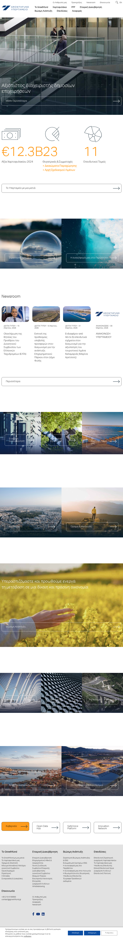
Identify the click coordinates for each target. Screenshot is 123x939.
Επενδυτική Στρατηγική (56, 440)
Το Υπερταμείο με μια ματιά (20, 188)
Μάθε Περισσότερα (16, 101)
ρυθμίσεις (27, 936)
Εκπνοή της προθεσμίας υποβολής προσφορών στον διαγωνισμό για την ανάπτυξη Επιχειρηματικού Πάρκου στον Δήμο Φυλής (44, 347)
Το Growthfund (9, 852)
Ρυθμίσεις (109, 933)
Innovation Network (103, 827)
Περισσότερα (13, 381)
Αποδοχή (75, 933)
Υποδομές (96, 700)
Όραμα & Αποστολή (81, 527)
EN (121, 3)
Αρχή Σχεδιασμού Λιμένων (23, 785)
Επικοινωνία (8, 891)
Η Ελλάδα (14, 527)
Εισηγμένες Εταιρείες (56, 701)
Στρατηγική (15, 258)
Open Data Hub (42, 827)
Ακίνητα (13, 700)
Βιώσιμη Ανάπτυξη (16, 627)
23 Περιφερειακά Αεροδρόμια (86, 785)
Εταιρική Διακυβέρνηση (16, 440)
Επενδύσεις (100, 852)
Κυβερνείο (11, 826)
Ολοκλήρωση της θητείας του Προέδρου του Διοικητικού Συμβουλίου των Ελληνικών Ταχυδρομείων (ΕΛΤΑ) (15, 344)
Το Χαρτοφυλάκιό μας (99, 441)
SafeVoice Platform (72, 827)
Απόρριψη (92, 933)
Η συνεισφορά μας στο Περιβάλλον (89, 258)
